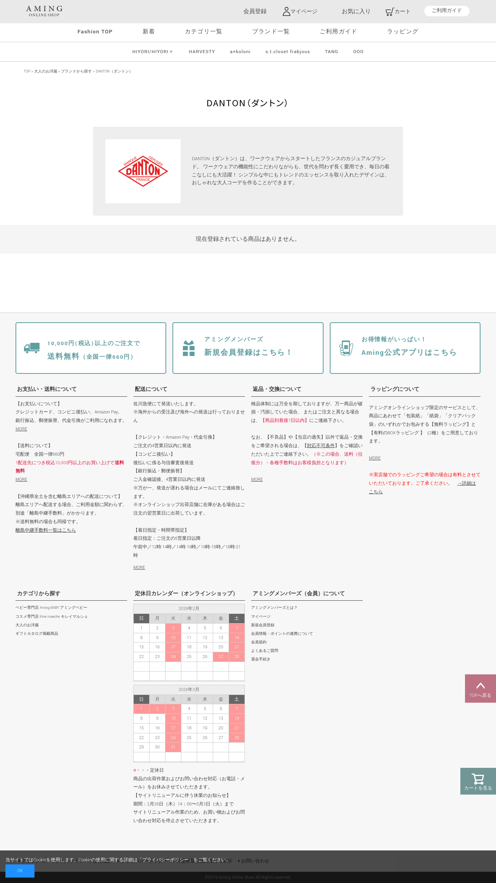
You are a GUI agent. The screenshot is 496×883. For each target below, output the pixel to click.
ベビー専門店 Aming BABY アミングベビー (51, 607)
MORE (21, 429)
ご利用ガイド (447, 11)
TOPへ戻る (480, 688)
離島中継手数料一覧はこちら (46, 530)
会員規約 (259, 642)
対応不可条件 (321, 446)
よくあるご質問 (264, 650)
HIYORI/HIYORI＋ (153, 51)
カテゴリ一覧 (203, 31)
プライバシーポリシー (165, 860)
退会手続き (260, 659)
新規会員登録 (262, 624)
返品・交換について (277, 389)
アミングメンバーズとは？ (274, 607)
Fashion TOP (95, 31)
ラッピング (402, 31)
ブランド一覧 (271, 31)
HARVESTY (202, 51)
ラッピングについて (394, 389)
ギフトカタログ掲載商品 (37, 633)
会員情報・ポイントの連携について (282, 633)
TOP (27, 71)
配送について (151, 389)
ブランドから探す (76, 71)
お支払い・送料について (47, 389)
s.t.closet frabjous (287, 51)
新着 (149, 31)
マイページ (260, 616)
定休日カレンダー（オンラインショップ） (186, 593)
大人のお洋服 (45, 71)
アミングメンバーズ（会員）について (299, 593)
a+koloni (240, 51)
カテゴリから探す (38, 593)
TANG (331, 51)
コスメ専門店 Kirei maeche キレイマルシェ (52, 616)
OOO (358, 51)
